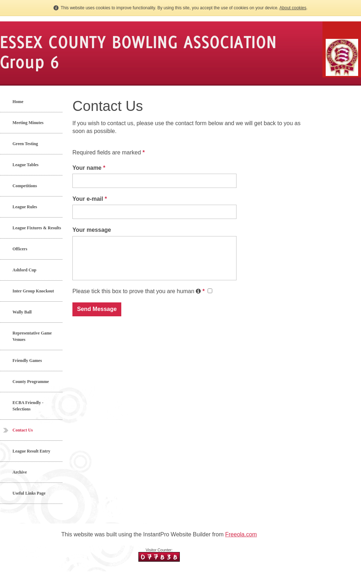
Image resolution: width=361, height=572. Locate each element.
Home (18, 101)
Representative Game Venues (32, 336)
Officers (19, 248)
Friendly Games (27, 360)
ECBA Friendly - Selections (28, 406)
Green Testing (25, 143)
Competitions (24, 185)
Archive (19, 472)
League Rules (24, 206)
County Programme (30, 381)
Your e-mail (89, 199)
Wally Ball (22, 312)
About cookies (292, 7)
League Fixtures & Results (36, 227)
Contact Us (22, 430)
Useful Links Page (29, 493)
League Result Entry (31, 451)
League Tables (25, 164)
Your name (88, 168)
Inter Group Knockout (33, 290)
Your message (91, 230)
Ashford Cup (24, 269)
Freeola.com (241, 534)
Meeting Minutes (28, 122)
